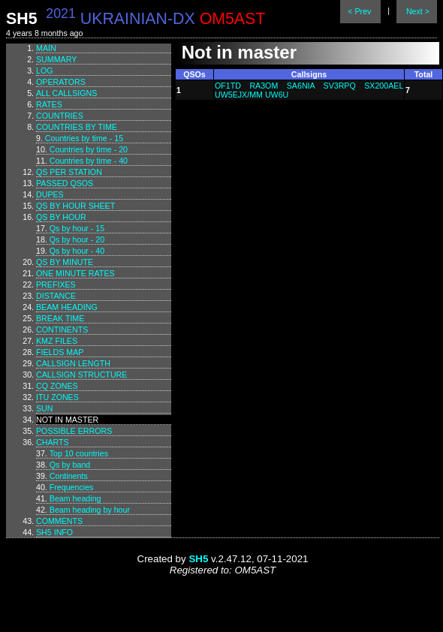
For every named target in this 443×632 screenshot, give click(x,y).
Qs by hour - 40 (77, 250)
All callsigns (66, 93)
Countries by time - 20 (89, 149)
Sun (44, 408)
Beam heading (67, 306)
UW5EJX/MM (239, 94)
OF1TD (228, 85)
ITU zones (57, 397)
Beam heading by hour (90, 509)
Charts (52, 442)
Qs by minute (64, 261)
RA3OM (263, 85)
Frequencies (72, 487)
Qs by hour (61, 216)
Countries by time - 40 (89, 160)
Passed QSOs (64, 183)
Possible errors (74, 430)
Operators (61, 81)
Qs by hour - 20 (77, 239)
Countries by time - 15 (84, 138)
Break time (60, 318)
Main (46, 48)
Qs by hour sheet (75, 205)
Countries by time (76, 126)
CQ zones (57, 385)
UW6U (276, 94)
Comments (59, 520)
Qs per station (69, 171)
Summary (56, 59)
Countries (59, 115)
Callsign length (73, 363)
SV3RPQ (340, 85)
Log (44, 70)
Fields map (59, 352)
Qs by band (70, 464)
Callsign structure (81, 374)
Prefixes (56, 284)
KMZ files (56, 340)
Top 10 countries (79, 453)
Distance (56, 295)
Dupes (50, 194)
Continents (62, 329)
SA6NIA (301, 85)
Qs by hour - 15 (77, 228)
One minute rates (75, 273)
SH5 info (54, 532)
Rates (49, 104)
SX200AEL (383, 85)
